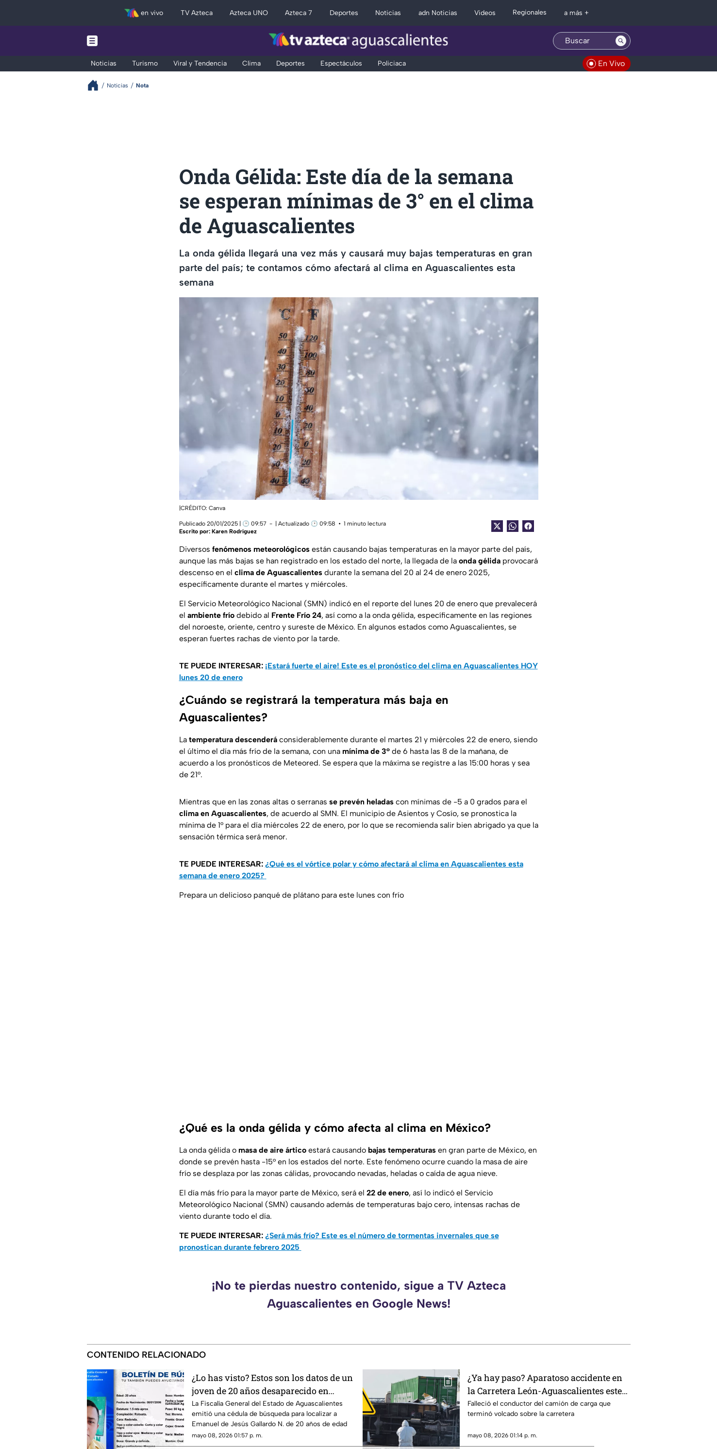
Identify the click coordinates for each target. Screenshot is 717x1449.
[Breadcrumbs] (97, 85)
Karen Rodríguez (234, 531)
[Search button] (621, 40)
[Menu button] (126, 41)
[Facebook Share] (528, 526)
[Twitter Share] (497, 526)
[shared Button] (512, 526)
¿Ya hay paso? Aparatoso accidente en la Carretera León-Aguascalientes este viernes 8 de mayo (544, 1384)
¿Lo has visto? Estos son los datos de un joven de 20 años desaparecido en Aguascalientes (272, 1384)
